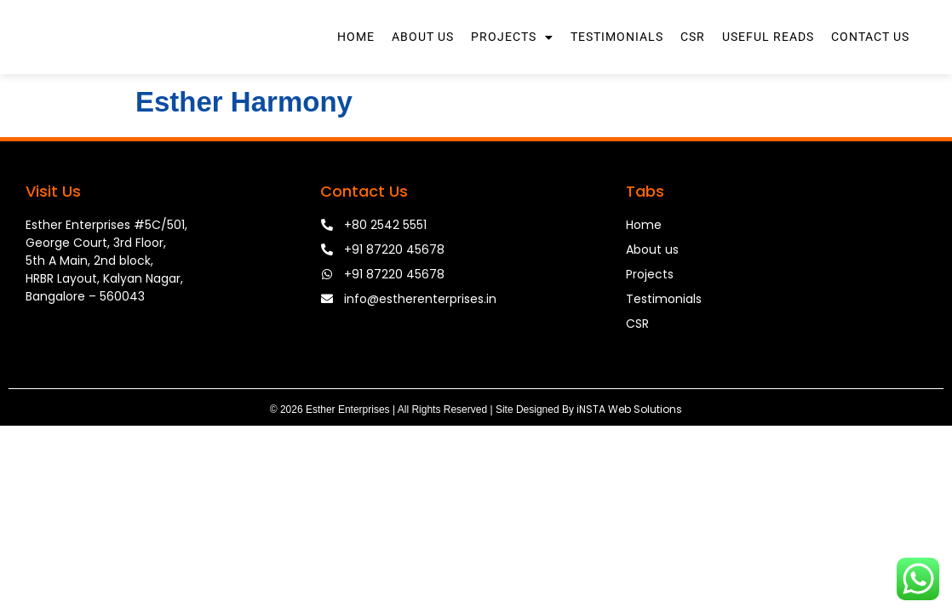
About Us (423, 59)
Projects (512, 59)
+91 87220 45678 (394, 294)
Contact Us (870, 59)
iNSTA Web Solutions (629, 454)
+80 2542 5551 (385, 269)
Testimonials (617, 59)
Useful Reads (768, 59)
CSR (692, 59)
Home (356, 59)
